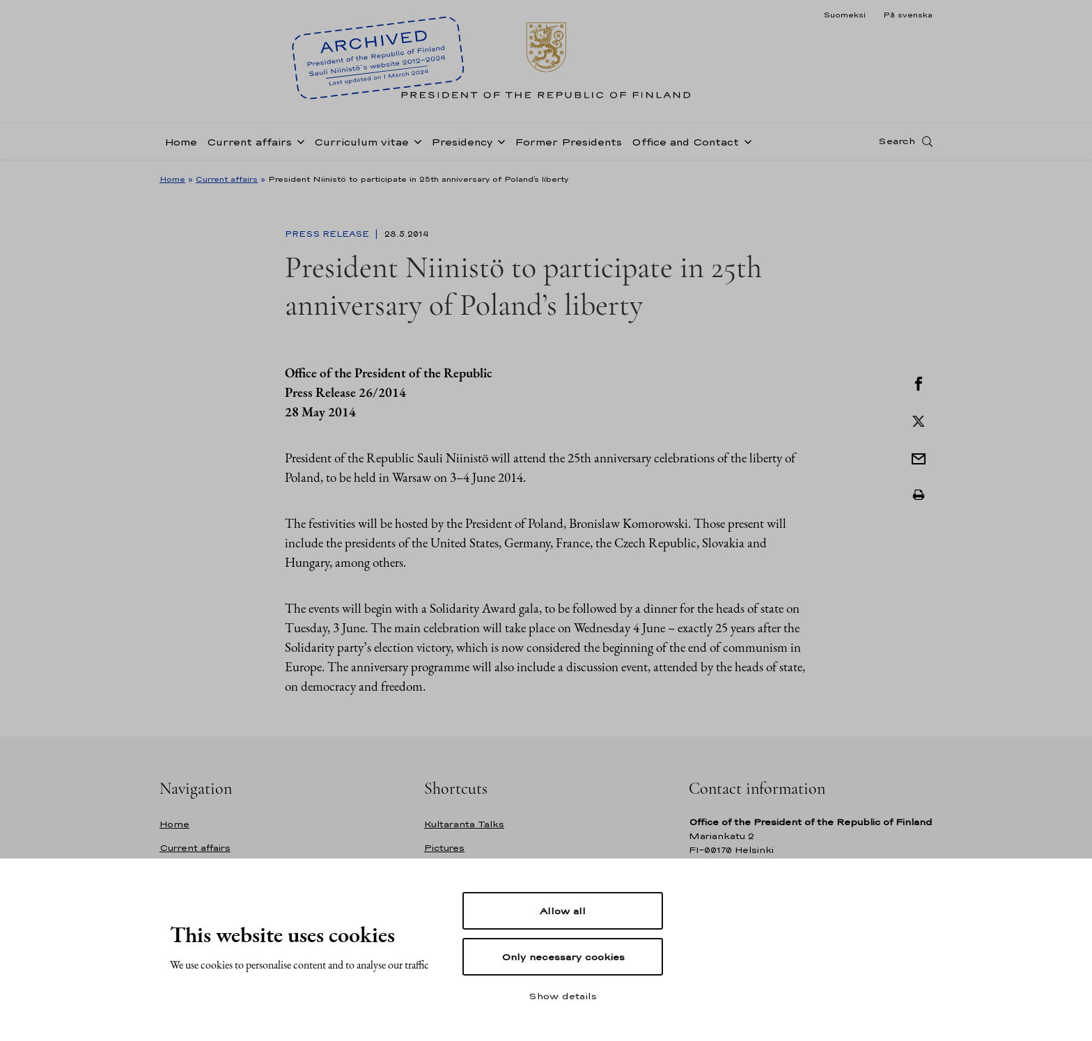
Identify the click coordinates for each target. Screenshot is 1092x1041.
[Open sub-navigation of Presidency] (498, 140)
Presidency (461, 141)
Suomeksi (844, 14)
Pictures (444, 848)
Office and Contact (685, 141)
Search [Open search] (896, 141)
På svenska (908, 14)
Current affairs (249, 141)
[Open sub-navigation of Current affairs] (298, 140)
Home (180, 141)
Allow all (563, 911)
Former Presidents (568, 141)
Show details (563, 995)
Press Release (328, 234)
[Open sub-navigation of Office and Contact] (745, 140)
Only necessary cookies (563, 956)
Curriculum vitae (361, 141)
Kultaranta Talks (464, 824)
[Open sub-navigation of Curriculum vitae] (415, 140)
